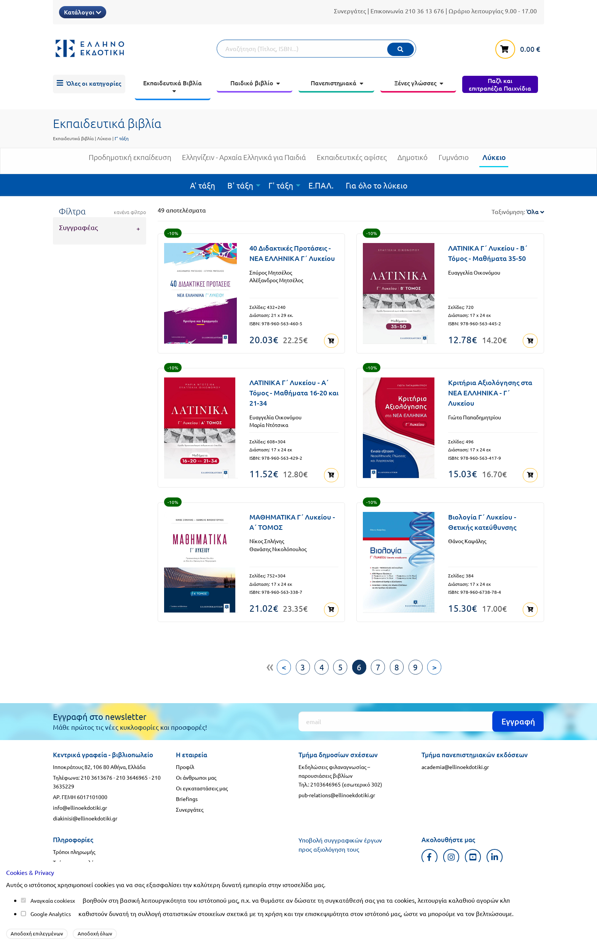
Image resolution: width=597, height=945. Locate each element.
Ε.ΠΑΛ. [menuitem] (321, 185)
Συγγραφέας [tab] (78, 227)
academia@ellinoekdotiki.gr (455, 763)
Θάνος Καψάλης (467, 538)
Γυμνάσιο (454, 160)
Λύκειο (104, 138)
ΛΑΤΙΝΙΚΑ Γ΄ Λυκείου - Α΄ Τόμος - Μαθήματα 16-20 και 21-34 (293, 391)
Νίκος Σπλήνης (266, 538)
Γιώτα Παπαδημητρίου (474, 415)
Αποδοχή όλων (95, 933)
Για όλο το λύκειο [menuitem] (376, 185)
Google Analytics (50, 913)
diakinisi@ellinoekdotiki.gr (85, 814)
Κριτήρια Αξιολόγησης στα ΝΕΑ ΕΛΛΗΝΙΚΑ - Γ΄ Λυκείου (490, 391)
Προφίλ (185, 763)
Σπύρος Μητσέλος (270, 272)
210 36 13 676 (424, 10)
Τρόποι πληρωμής (74, 847)
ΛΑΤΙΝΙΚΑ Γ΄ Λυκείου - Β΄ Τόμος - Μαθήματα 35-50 (487, 252)
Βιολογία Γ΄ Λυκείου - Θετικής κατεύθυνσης (482, 519)
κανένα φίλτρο (130, 212)
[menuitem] (89, 84)
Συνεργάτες (350, 10)
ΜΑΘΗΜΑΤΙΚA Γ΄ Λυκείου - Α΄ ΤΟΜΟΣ (292, 519)
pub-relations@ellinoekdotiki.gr (336, 791)
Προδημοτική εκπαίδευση (130, 160)
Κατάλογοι (82, 12)
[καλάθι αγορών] (519, 48)
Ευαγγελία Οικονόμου (474, 272)
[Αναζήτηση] (316, 49)
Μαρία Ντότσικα (268, 423)
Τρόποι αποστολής (74, 858)
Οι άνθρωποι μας (196, 773)
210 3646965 (132, 773)
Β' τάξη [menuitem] (240, 185)
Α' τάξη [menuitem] (202, 185)
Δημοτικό (412, 160)
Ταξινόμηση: (518, 211)
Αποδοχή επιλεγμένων (37, 933)
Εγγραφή (518, 717)
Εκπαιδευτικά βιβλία (73, 138)
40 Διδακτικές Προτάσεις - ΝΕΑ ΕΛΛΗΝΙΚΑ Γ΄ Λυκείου (292, 252)
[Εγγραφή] (421, 718)
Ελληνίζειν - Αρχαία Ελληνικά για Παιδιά (244, 160)
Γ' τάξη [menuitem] (280, 185)
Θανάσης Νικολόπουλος (277, 546)
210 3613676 (96, 773)
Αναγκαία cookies (51, 900)
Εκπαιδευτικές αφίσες (352, 160)
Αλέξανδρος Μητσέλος (276, 280)
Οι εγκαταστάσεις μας (202, 784)
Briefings (187, 794)
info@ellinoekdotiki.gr (80, 803)
